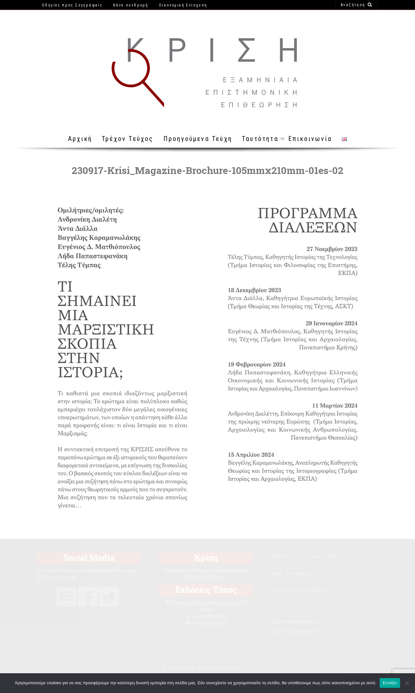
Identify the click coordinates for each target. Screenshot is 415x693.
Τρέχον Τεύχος (128, 139)
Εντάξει (390, 682)
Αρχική (80, 139)
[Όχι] (407, 683)
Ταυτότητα (260, 139)
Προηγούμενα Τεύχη (197, 139)
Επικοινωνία (310, 139)
